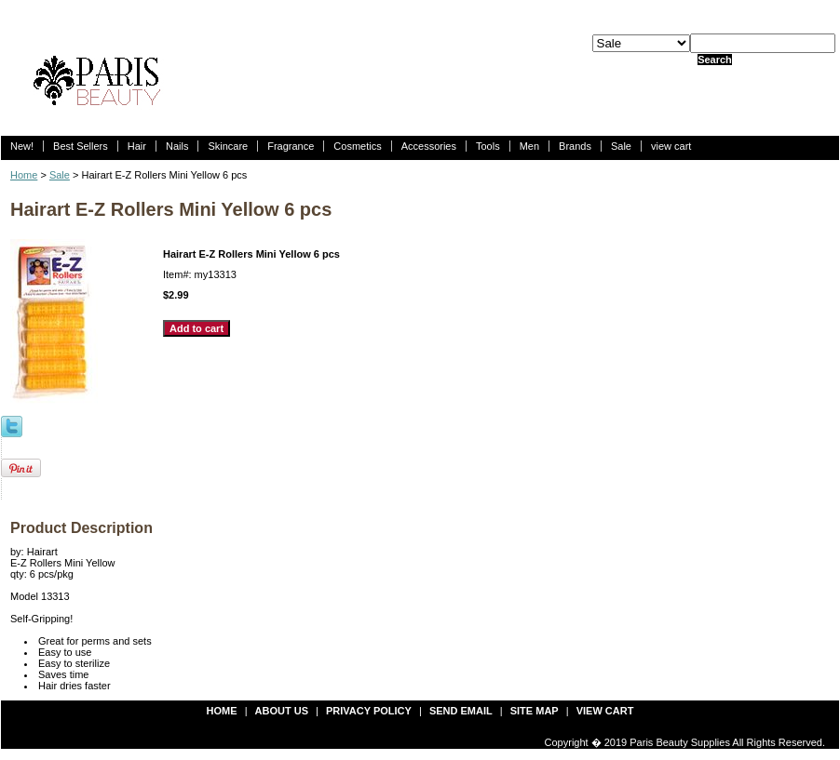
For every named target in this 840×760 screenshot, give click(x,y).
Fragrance (290, 146)
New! (22, 146)
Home (23, 174)
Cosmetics (357, 146)
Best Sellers (80, 146)
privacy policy (369, 710)
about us (281, 710)
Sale (621, 146)
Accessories (428, 146)
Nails (177, 146)
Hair (137, 146)
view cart (671, 146)
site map (534, 710)
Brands (575, 146)
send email (461, 710)
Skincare (228, 146)
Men (529, 146)
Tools (488, 146)
